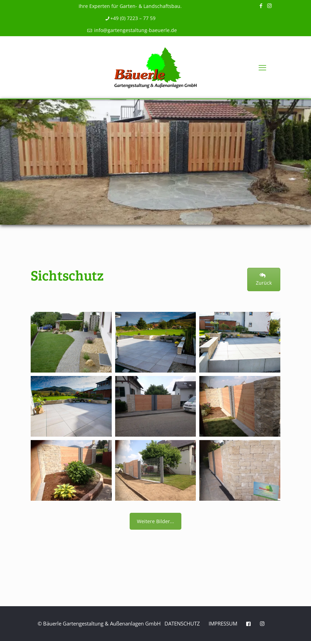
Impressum (223, 623)
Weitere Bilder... (155, 521)
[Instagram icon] (269, 5)
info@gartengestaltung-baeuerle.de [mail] (135, 30)
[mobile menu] (262, 67)
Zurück (264, 279)
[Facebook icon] (260, 5)
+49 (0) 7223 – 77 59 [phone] (133, 18)
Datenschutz (182, 623)
